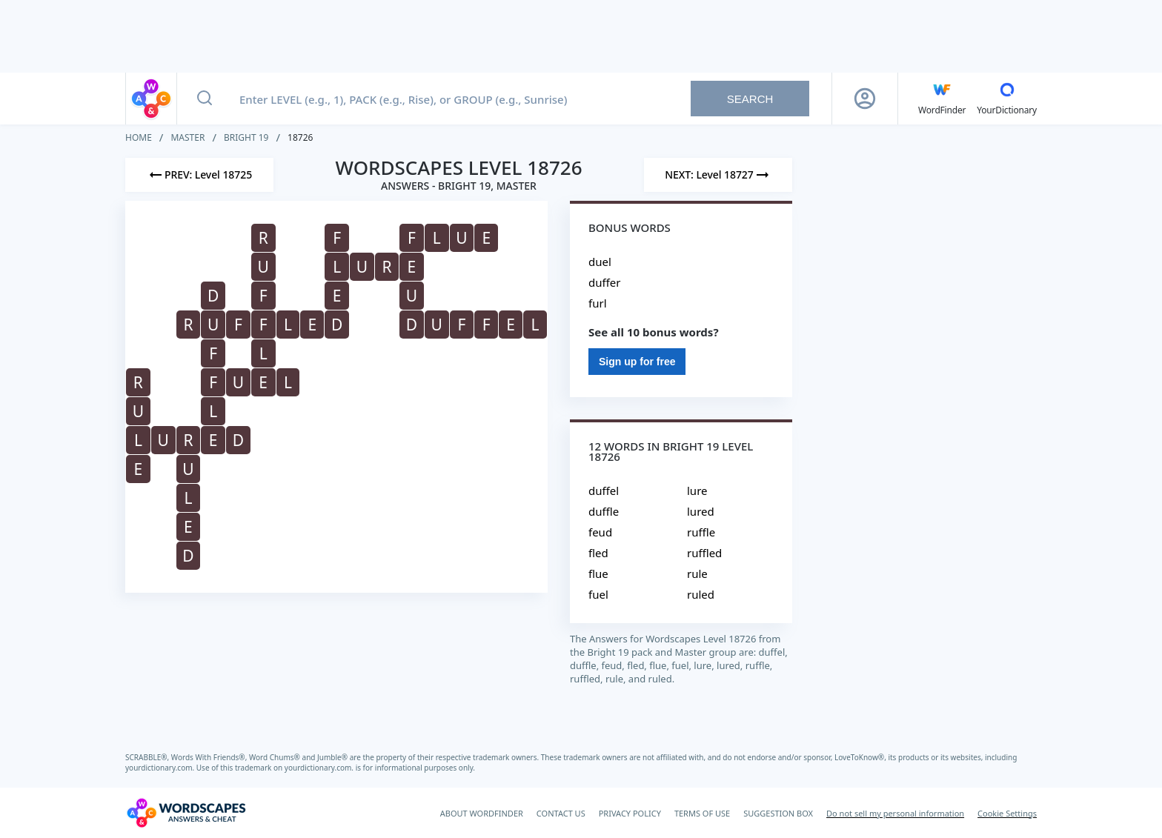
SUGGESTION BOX (778, 813)
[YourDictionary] (1007, 98)
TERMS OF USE (702, 813)
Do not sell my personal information (895, 813)
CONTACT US (561, 813)
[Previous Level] (199, 175)
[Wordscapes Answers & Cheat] (186, 813)
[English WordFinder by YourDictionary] (942, 98)
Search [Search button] (750, 99)
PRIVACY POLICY (630, 813)
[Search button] (204, 98)
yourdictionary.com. (160, 767)
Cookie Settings (1007, 813)
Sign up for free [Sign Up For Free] (637, 362)
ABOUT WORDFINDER (481, 813)
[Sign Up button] (865, 98)
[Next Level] (718, 175)
